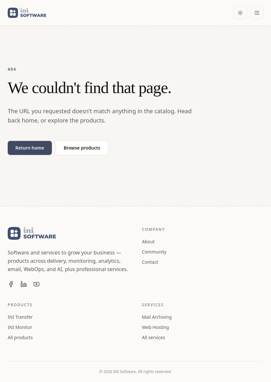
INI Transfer (20, 317)
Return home (29, 148)
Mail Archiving (157, 317)
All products (20, 337)
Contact (150, 262)
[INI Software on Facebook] (11, 284)
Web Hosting (155, 327)
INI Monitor (20, 327)
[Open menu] (256, 12)
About (148, 241)
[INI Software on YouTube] (36, 284)
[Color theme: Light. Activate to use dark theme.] (240, 12)
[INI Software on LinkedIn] (24, 284)
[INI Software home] (28, 13)
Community (154, 252)
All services (153, 337)
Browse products (82, 148)
